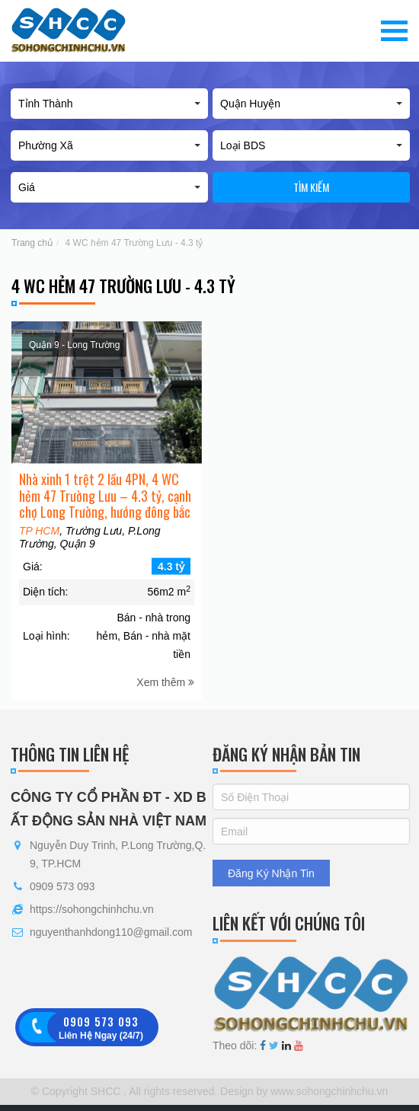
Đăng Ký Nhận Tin (271, 873)
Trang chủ (32, 243)
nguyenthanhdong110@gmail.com (111, 932)
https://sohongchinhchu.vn (92, 909)
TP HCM (39, 548)
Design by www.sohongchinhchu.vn (302, 1091)
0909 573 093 (62, 886)
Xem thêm (165, 699)
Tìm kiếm (311, 187)
